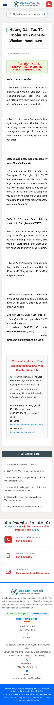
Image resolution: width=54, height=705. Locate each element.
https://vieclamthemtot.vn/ (22, 432)
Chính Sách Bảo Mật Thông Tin (20, 464)
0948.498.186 (24, 541)
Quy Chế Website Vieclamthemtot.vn (23, 506)
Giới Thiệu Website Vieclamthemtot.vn (24, 471)
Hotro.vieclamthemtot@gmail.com (26, 424)
